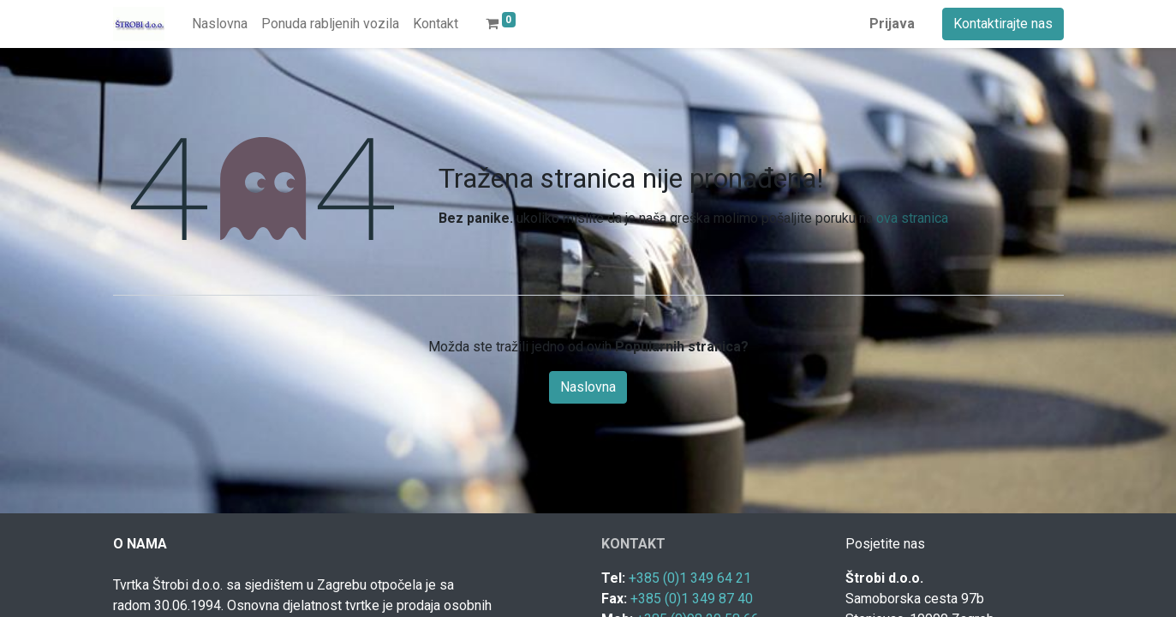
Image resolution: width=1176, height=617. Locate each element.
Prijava (892, 23)
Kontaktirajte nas (1003, 23)
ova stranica (912, 218)
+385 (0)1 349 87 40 (691, 598)
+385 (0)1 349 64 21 (690, 578)
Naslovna (588, 387)
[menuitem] (219, 24)
